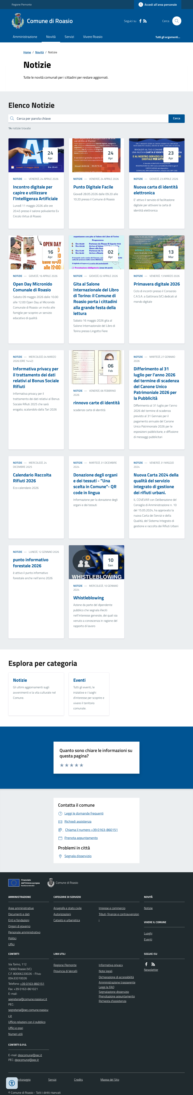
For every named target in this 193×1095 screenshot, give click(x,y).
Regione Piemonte (22, 4)
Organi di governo (19, 926)
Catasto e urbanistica (67, 920)
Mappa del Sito (109, 1079)
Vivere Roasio (93, 36)
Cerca (176, 118)
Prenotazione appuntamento (117, 996)
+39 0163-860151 (32, 983)
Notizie (17, 179)
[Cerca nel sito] (175, 20)
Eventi (148, 939)
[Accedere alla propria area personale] (157, 4)
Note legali (105, 971)
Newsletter (151, 969)
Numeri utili (15, 1034)
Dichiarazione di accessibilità (116, 977)
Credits (78, 1079)
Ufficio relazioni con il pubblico (26, 1022)
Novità (51, 36)
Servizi (69, 36)
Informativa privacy (111, 965)
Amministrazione (25, 36)
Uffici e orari (15, 1028)
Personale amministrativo (24, 932)
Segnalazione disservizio (114, 991)
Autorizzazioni (62, 914)
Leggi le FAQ (106, 987)
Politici (12, 938)
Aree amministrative (21, 908)
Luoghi (148, 933)
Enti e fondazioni (18, 920)
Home (27, 52)
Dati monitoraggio (19, 1079)
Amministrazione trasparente (117, 982)
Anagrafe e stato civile (68, 908)
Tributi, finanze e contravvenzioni (119, 917)
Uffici (11, 944)
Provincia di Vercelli (65, 971)
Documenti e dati (19, 914)
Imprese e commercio (112, 908)
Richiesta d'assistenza (112, 1001)
